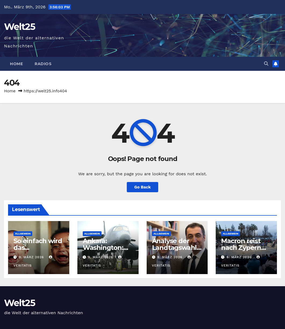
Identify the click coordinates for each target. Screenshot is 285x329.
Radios (43, 63)
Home (16, 63)
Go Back (142, 187)
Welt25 (19, 26)
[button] (266, 63)
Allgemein (23, 233)
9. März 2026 (32, 257)
